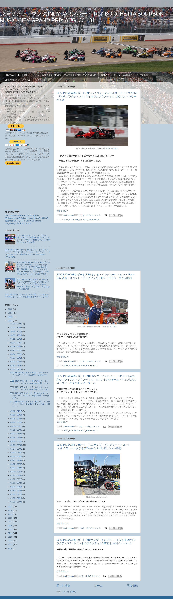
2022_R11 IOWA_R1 (73, 219)
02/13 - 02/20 (16, 483)
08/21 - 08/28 (16, 350)
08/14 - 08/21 (16, 354)
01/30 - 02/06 (16, 490)
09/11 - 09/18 (16, 339)
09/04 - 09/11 (16, 343)
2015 (10, 529)
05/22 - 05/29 (16, 434)
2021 (10, 507)
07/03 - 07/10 (16, 415)
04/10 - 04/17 (16, 453)
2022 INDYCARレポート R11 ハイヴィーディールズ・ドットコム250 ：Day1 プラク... (29, 374)
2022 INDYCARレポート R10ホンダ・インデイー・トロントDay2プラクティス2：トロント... (30, 404)
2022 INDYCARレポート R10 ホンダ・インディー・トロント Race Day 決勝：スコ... (30, 382)
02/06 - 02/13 (16, 487)
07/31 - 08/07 (16, 362)
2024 (10, 313)
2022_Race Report (91, 219)
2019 (10, 514)
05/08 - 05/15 (16, 441)
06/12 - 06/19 (16, 422)
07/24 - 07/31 (16, 365)
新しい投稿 (63, 585)
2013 (10, 537)
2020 (10, 510)
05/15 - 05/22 (16, 437)
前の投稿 (132, 585)
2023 (10, 317)
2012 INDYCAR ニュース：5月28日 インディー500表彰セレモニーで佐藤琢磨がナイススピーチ (27, 295)
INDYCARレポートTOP (17, 75)
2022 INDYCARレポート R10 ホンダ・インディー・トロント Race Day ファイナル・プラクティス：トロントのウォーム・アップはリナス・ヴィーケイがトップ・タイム (97, 379)
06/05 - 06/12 (16, 426)
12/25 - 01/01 (16, 324)
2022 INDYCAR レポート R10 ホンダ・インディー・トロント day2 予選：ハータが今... (29, 395)
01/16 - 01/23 (16, 494)
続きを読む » (62, 211)
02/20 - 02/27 (16, 479)
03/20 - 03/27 (16, 464)
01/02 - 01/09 (16, 502)
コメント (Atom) (69, 592)
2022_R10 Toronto (72, 365)
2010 (10, 548)
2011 (10, 544)
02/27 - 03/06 (16, 475)
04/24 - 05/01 (16, 449)
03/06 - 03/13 (16, 472)
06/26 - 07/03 (16, 419)
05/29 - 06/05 (16, 430)
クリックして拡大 (112, 148)
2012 (10, 541)
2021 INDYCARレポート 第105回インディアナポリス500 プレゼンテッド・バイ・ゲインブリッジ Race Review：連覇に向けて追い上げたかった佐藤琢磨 (33, 284)
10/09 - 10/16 (16, 335)
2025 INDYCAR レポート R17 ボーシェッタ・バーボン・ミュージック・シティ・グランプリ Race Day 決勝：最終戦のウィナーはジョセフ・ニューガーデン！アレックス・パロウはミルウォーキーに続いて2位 (33, 268)
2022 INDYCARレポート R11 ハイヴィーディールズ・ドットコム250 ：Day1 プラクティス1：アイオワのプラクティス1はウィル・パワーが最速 (97, 96)
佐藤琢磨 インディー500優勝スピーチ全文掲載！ (125, 75)
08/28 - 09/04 (16, 346)
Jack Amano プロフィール (17, 80)
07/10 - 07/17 (16, 411)
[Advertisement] (97, 245)
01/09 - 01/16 (16, 498)
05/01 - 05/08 (16, 445)
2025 (10, 309)
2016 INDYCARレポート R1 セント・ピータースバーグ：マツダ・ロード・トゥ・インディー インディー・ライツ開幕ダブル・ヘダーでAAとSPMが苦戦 (27, 253)
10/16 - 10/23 (16, 331)
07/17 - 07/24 (16, 369)
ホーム (98, 585)
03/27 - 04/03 (16, 460)
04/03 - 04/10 (16, 456)
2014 (10, 533)
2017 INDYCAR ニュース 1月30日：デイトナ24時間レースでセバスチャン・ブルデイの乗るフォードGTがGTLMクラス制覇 (33, 238)
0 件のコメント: (94, 215)
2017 (10, 522)
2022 (10, 320)
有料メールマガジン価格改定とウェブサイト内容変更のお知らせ (64, 75)
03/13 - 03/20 (16, 468)
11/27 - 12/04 (16, 327)
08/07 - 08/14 (16, 358)
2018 (10, 518)
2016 (10, 526)
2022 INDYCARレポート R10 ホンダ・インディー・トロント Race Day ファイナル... (30, 388)
